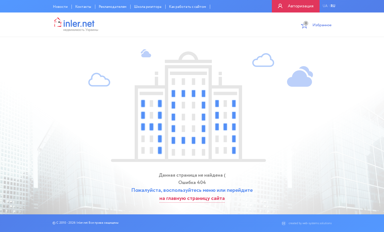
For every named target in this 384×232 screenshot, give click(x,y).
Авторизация (300, 6)
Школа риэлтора (147, 7)
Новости (60, 7)
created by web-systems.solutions (310, 223)
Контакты (83, 7)
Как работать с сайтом (187, 7)
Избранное (317, 25)
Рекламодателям (112, 7)
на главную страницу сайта (192, 198)
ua (325, 6)
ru (333, 6)
